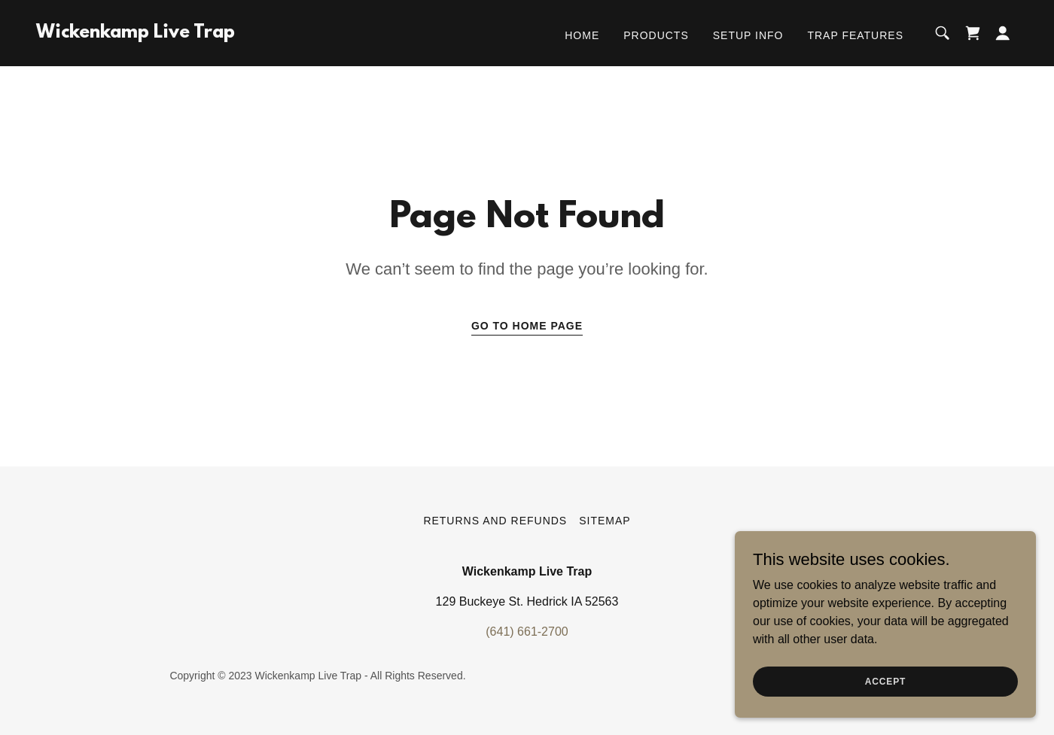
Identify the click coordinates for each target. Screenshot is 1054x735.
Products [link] (656, 35)
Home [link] (582, 35)
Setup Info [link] (748, 35)
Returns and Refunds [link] (495, 521)
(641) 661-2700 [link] (527, 631)
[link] (135, 33)
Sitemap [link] (604, 521)
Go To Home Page (527, 326)
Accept (885, 691)
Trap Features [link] (855, 35)
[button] (1003, 33)
